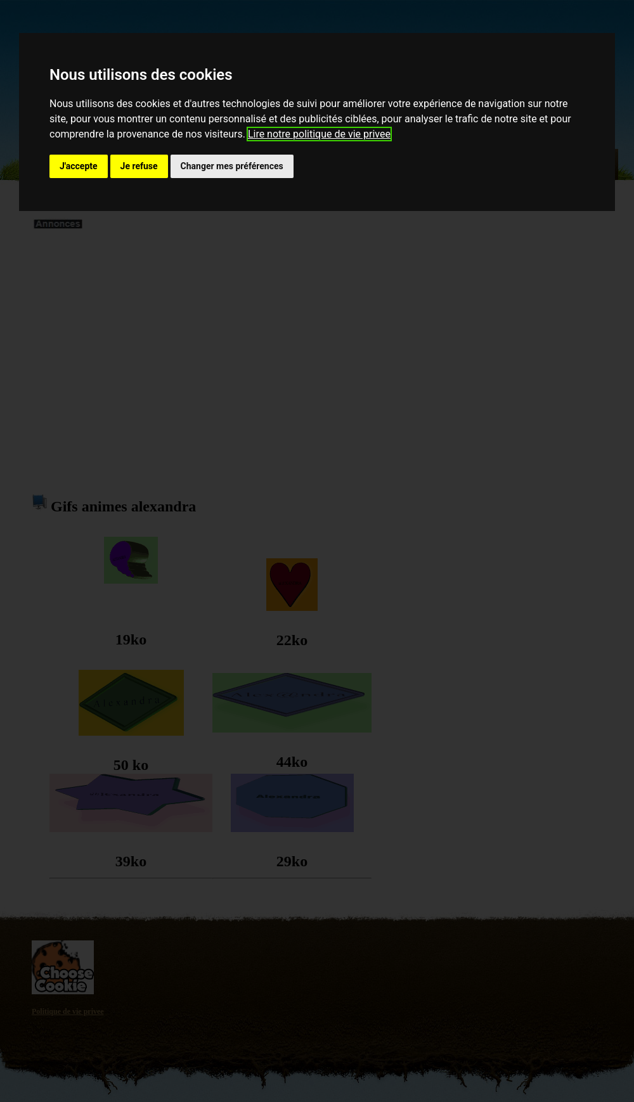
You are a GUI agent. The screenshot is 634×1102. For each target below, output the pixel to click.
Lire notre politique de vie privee (319, 134)
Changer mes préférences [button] (232, 166)
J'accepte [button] (79, 166)
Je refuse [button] (139, 166)
